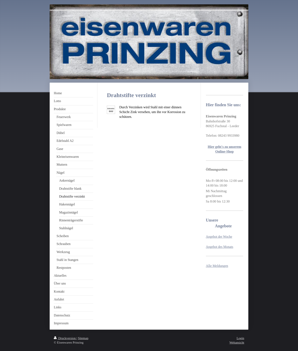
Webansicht (237, 342)
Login (240, 338)
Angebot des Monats (219, 246)
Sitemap (83, 338)
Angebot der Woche (219, 236)
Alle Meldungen (217, 266)
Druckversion (65, 338)
